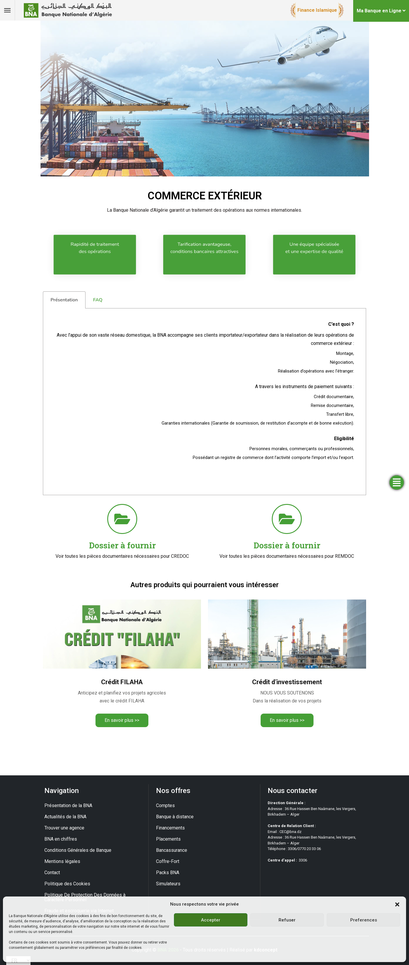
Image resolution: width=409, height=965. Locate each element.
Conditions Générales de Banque (77, 850)
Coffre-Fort (167, 861)
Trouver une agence (64, 828)
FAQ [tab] (98, 300)
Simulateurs (168, 883)
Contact (52, 872)
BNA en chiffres (60, 839)
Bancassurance (171, 850)
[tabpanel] (204, 401)
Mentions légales (62, 861)
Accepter (210, 920)
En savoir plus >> (122, 720)
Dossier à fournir (122, 545)
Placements (168, 839)
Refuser (287, 920)
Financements (170, 828)
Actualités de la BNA (65, 816)
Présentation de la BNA (68, 805)
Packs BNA (167, 872)
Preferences (363, 920)
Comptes (165, 805)
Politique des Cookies (67, 883)
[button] (397, 904)
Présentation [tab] (64, 300)
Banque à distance (175, 816)
